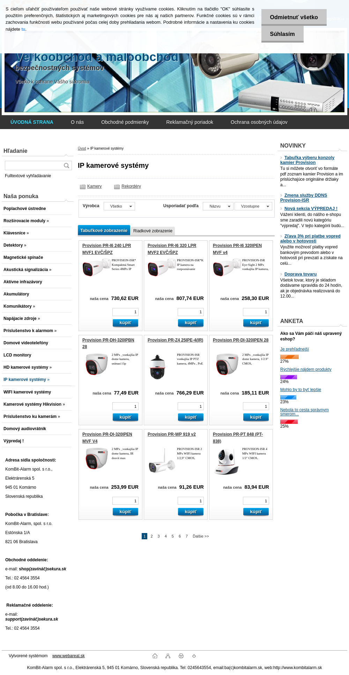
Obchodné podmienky (125, 122)
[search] (66, 165)
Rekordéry (131, 186)
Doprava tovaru (298, 274)
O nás (77, 122)
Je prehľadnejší (294, 349)
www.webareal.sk (68, 655)
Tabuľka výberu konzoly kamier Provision (307, 160)
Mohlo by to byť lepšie (300, 390)
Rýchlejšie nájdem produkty (306, 369)
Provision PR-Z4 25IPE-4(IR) (175, 340)
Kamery (94, 186)
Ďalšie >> (201, 536)
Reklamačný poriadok (189, 122)
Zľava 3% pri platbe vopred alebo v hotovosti (310, 238)
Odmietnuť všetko (294, 17)
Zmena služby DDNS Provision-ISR (303, 198)
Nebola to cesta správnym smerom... (304, 412)
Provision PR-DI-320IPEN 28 (240, 340)
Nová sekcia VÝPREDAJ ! (308, 208)
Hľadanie (15, 151)
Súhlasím (282, 34)
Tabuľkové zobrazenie (103, 230)
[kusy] (125, 312)
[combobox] (218, 206)
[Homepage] (32, 122)
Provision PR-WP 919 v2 (172, 434)
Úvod (82, 148)
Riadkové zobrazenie (152, 230)
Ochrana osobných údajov (259, 122)
